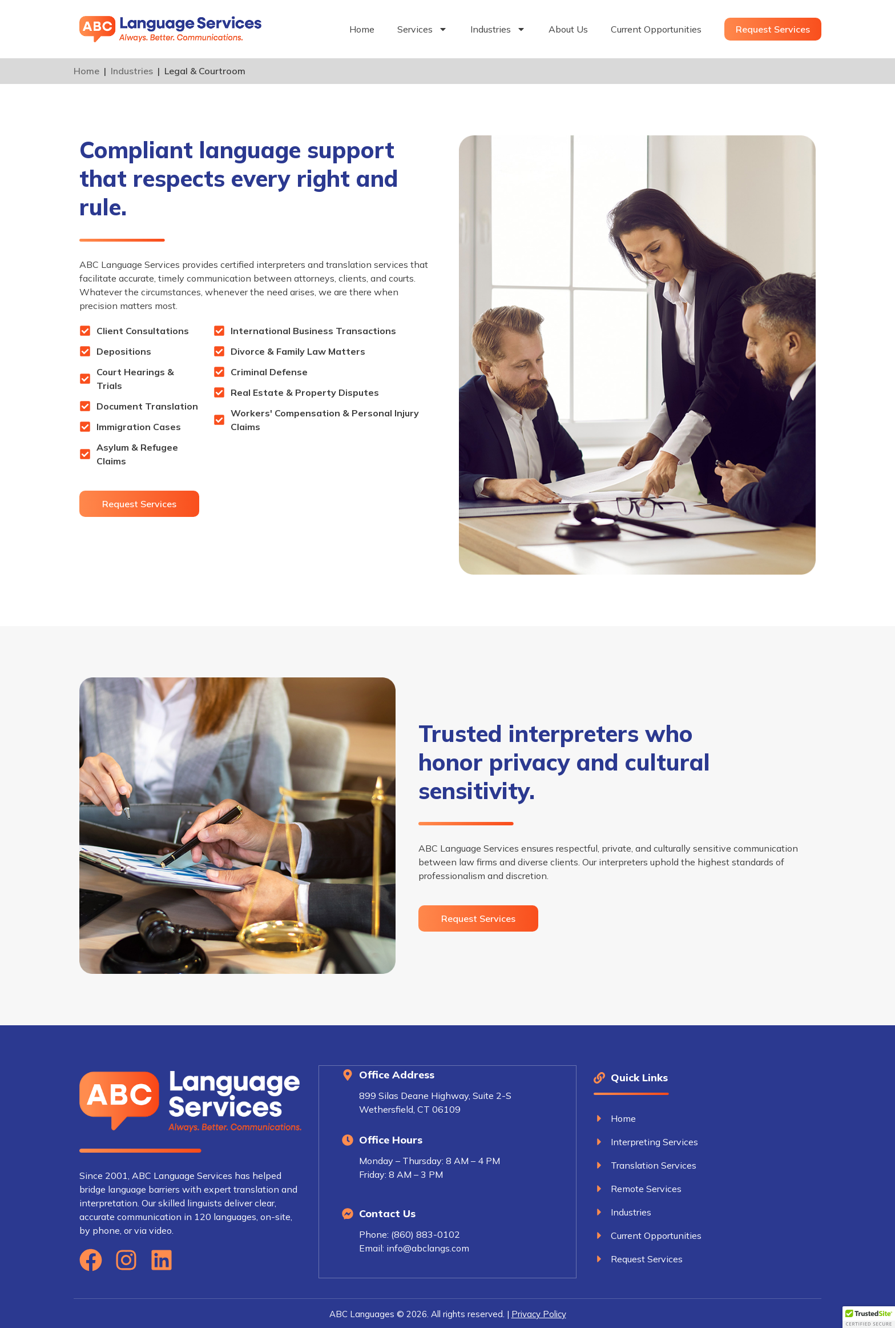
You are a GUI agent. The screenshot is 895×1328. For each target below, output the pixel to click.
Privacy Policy (538, 1312)
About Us (568, 29)
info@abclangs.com (427, 1247)
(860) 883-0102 (425, 1233)
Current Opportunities (656, 29)
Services (422, 29)
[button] (868, 1317)
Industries (498, 29)
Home (361, 29)
